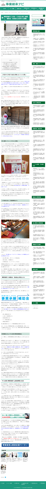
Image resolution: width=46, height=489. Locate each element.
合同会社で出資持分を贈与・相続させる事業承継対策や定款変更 (39, 68)
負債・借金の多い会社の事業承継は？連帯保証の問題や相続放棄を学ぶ (39, 184)
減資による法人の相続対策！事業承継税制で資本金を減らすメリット (39, 81)
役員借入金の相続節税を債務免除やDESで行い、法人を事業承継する (25, 459)
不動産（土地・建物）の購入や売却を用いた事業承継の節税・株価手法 (39, 72)
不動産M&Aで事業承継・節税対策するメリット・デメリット (39, 42)
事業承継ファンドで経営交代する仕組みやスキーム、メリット (19, 459)
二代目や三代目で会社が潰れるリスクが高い (10, 62)
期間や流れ (19, 8)
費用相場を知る (34, 9)
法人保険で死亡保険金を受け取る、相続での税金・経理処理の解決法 (39, 49)
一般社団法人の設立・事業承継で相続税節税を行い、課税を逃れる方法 (39, 98)
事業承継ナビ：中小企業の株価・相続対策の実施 (9, 1)
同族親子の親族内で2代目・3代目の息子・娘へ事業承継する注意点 (39, 210)
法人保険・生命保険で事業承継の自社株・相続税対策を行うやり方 (3, 471)
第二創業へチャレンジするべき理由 (9, 63)
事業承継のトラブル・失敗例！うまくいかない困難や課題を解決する (39, 171)
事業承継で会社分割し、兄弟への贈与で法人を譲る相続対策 (39, 202)
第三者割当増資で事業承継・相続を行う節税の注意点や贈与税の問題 (39, 76)
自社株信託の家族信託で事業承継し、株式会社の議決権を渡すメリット (39, 116)
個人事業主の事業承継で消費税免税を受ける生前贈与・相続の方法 (39, 233)
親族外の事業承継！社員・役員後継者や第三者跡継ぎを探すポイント (39, 219)
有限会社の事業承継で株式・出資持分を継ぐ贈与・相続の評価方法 (39, 133)
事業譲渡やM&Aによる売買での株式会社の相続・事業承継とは (39, 125)
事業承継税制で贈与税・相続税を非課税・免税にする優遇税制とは (39, 120)
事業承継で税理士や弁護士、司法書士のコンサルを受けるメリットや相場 (8, 460)
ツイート (2, 21)
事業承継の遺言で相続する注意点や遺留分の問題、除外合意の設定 (39, 180)
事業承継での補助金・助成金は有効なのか (9, 66)
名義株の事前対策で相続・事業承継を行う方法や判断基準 (39, 298)
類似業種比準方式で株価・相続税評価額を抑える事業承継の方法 (39, 155)
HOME (4, 8)
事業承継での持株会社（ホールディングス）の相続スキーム (39, 90)
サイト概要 (12, 8)
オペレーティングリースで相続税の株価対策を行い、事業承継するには (39, 93)
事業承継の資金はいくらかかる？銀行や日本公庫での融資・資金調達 (39, 175)
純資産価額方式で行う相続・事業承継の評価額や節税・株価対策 (39, 151)
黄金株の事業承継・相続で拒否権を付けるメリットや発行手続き (39, 276)
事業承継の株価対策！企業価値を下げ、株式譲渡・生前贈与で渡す (39, 107)
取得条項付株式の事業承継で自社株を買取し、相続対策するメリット (39, 293)
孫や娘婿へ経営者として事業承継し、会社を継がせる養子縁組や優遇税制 (39, 215)
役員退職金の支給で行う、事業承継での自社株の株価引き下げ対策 (39, 142)
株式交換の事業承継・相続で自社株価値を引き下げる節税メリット (39, 138)
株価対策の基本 (26, 9)
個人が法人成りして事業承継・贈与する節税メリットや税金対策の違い (39, 241)
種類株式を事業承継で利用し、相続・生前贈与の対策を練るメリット (14, 459)
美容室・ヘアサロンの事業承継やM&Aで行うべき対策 (39, 258)
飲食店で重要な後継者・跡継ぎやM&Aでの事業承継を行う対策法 (39, 250)
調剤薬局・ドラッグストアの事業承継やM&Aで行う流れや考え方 (39, 266)
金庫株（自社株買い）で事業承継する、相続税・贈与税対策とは (39, 280)
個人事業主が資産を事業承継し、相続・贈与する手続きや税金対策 (39, 229)
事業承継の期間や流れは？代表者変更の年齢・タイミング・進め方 (39, 35)
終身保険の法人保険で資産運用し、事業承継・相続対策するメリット (39, 85)
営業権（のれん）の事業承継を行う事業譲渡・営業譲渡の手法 (39, 39)
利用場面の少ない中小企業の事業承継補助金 (11, 67)
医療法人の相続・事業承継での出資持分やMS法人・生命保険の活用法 (39, 262)
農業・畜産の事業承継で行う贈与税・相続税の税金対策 (39, 255)
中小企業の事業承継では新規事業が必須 (9, 69)
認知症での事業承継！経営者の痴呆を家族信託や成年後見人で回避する (39, 112)
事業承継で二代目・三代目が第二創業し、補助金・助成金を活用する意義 (39, 206)
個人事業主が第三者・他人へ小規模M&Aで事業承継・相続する (39, 237)
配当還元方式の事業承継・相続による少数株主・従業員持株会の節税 (39, 160)
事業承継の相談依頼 (41, 9)
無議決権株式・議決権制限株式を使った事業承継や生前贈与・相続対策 (39, 289)
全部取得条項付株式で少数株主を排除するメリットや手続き (39, 301)
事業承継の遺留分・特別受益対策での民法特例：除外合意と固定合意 (3, 459)
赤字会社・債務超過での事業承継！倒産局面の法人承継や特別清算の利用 (39, 189)
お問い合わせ (35, 311)
